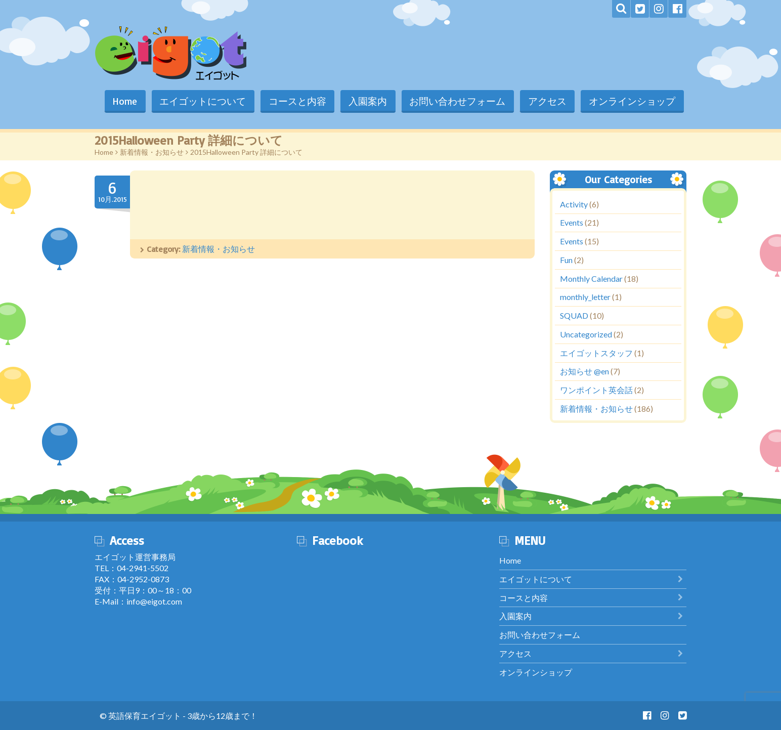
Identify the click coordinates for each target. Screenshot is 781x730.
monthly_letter (585, 297)
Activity (574, 204)
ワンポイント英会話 (596, 390)
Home (119, 101)
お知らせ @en (584, 371)
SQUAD (574, 316)
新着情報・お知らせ (152, 152)
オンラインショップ (631, 101)
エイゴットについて (198, 101)
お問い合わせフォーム (455, 101)
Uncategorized (586, 334)
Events (571, 223)
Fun (566, 260)
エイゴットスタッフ (596, 353)
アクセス (546, 101)
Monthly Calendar (591, 278)
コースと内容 (293, 101)
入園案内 (364, 101)
